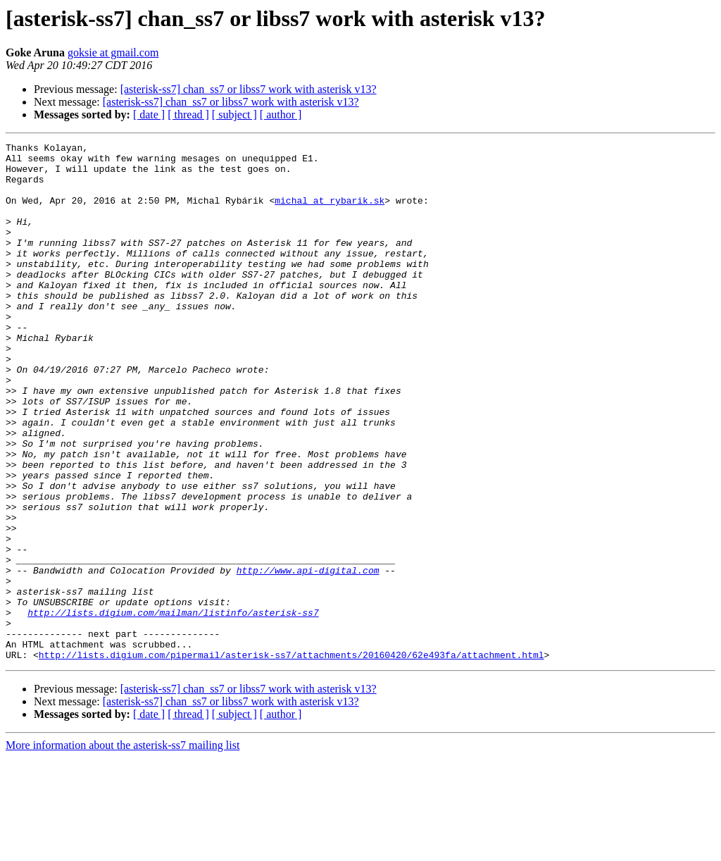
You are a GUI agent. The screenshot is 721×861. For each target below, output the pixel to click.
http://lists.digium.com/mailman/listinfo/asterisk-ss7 (172, 707)
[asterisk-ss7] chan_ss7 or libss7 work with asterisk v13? (248, 89)
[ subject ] (234, 114)
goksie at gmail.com (113, 52)
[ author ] (281, 114)
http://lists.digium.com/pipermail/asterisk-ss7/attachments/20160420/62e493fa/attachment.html (291, 758)
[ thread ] (188, 114)
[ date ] (149, 114)
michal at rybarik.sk (329, 212)
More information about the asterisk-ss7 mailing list (122, 849)
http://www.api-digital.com (308, 656)
